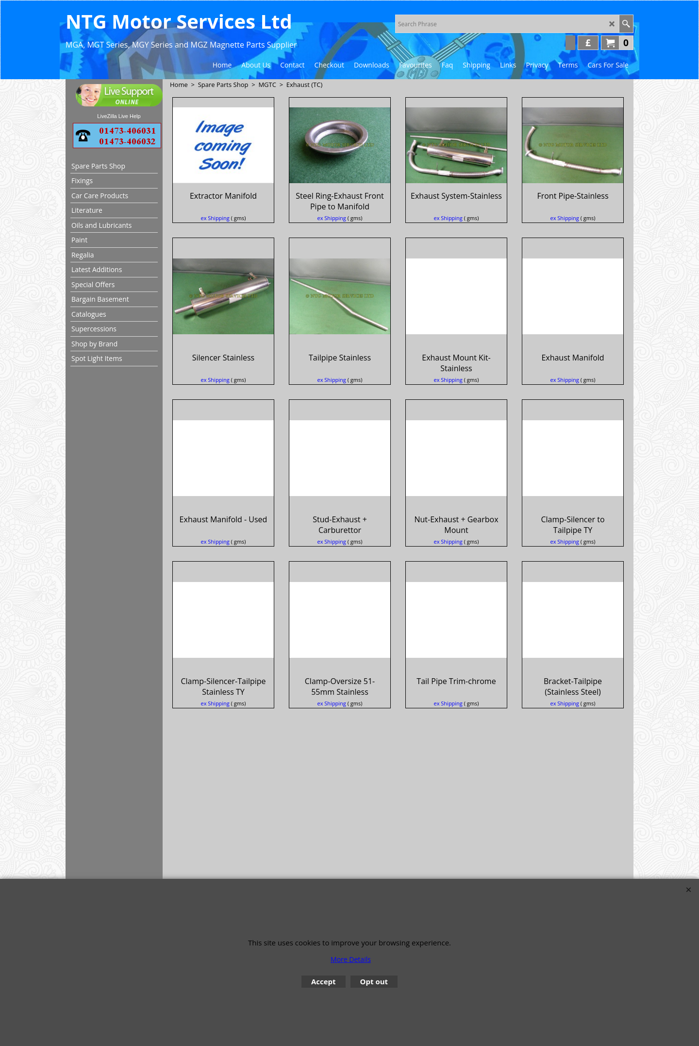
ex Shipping (215, 228)
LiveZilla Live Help (118, 116)
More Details (351, 959)
